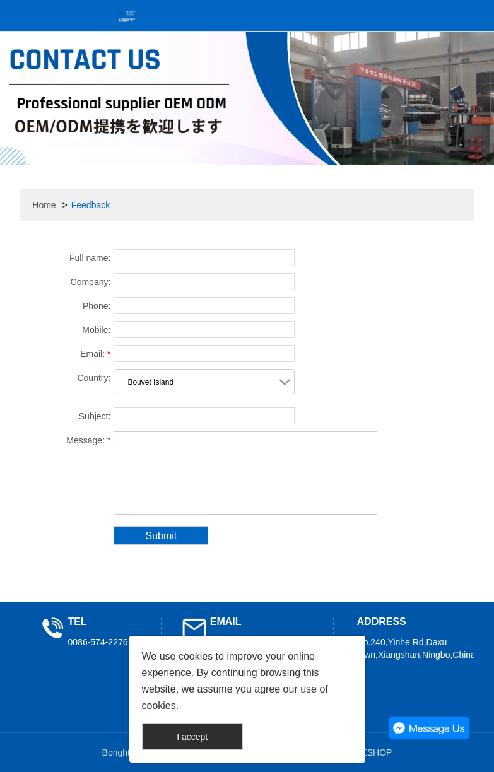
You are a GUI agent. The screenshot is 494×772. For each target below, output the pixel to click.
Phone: (96, 306)
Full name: (89, 258)
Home (44, 205)
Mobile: (96, 330)
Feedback (90, 205)
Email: (95, 354)
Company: (91, 282)
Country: (93, 378)
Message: (88, 440)
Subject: (95, 416)
